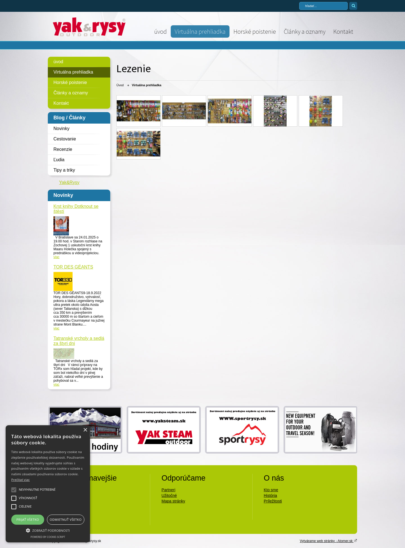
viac (56, 257)
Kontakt (343, 31)
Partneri (168, 490)
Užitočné (169, 495)
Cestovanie (64, 139)
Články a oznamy (304, 31)
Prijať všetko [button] (27, 519)
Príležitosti (273, 501)
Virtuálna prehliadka (200, 31)
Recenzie (62, 149)
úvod (160, 31)
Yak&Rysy (69, 182)
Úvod (120, 85)
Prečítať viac (20, 479)
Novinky (61, 128)
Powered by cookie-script (48, 537)
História (270, 495)
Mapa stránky (173, 501)
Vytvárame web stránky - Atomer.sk (328, 540)
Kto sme (271, 490)
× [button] (85, 430)
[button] (47, 530)
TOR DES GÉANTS (73, 267)
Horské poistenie (254, 31)
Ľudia (58, 159)
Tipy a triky (64, 170)
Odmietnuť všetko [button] (66, 519)
